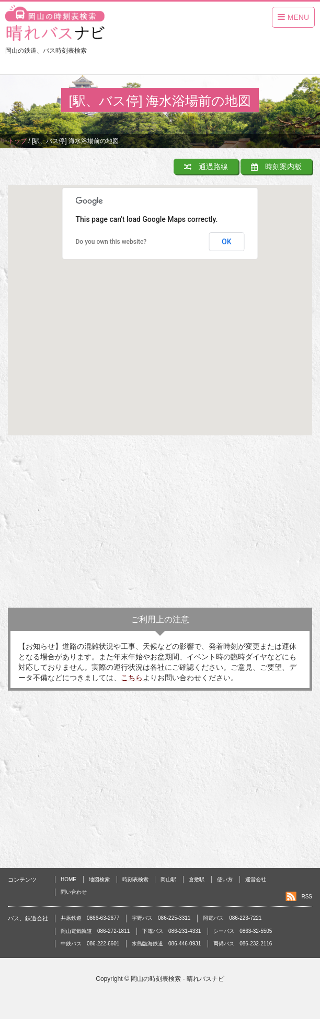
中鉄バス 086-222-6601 (90, 943)
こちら (132, 677)
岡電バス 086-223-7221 (232, 918)
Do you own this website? (111, 241)
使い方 (225, 879)
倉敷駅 (196, 879)
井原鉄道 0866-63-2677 (90, 918)
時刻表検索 (135, 879)
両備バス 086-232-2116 (242, 943)
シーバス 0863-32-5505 (242, 931)
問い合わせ (74, 892)
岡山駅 (168, 879)
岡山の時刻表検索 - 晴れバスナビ (177, 978)
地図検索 (99, 879)
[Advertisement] (160, 524)
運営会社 (255, 879)
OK (227, 242)
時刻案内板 (276, 166)
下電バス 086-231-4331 (171, 931)
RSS (306, 896)
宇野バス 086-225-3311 (161, 918)
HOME (68, 879)
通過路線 (206, 166)
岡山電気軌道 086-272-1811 (95, 931)
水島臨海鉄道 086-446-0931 (166, 943)
